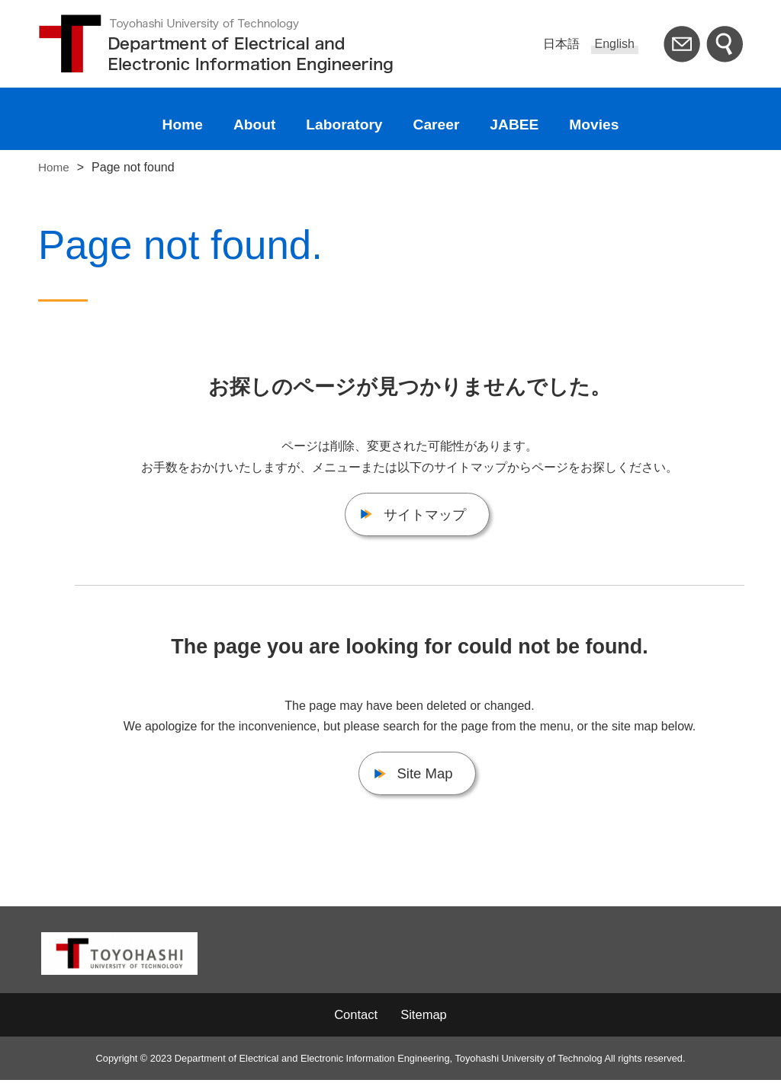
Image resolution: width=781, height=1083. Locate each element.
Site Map (425, 776)
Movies (594, 125)
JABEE (514, 125)
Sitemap (425, 1017)
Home (182, 125)
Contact (354, 1017)
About (254, 125)
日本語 (561, 43)
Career (436, 125)
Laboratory (344, 125)
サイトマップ (424, 515)
